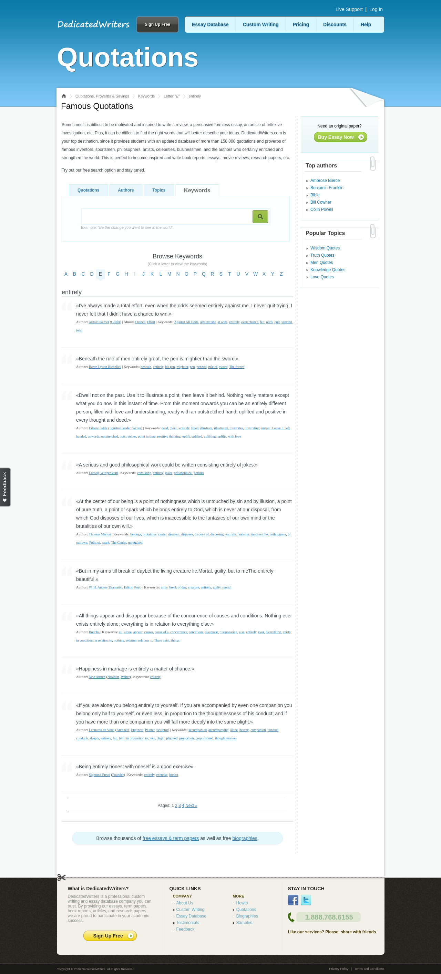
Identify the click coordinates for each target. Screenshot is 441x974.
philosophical (183, 473)
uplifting (210, 436)
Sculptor (162, 730)
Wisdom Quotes (325, 248)
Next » (191, 805)
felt (262, 322)
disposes (187, 534)
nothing (119, 640)
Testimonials (187, 922)
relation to (145, 640)
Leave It (278, 428)
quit (277, 322)
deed (165, 428)
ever (261, 632)
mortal (226, 587)
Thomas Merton (100, 534)
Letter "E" (172, 96)
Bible (315, 195)
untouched (135, 542)
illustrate (206, 428)
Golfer (115, 322)
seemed (286, 322)
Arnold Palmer (99, 322)
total (79, 330)
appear (137, 632)
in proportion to (137, 738)
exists (287, 632)
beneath (146, 367)
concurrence (178, 632)
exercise (162, 775)
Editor (128, 587)
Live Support (349, 9)
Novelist (113, 677)
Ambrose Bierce (325, 180)
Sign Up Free (157, 24)
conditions (196, 632)
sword (223, 367)
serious (199, 473)
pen (192, 367)
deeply (94, 738)
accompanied (197, 730)
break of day (177, 587)
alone (128, 632)
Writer (136, 428)
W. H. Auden (98, 587)
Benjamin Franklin (326, 187)
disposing (217, 534)
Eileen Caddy (98, 428)
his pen (170, 367)
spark (106, 542)
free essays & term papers (171, 838)
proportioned (204, 738)
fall (115, 738)
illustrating (252, 428)
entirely (234, 322)
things (175, 640)
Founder (118, 775)
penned (202, 367)
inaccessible (259, 534)
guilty (217, 587)
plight (160, 738)
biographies (245, 838)
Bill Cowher (320, 202)
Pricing (301, 24)
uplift (186, 436)
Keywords (146, 96)
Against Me (208, 322)
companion (258, 730)
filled (194, 428)
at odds (223, 322)
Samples (244, 922)
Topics (158, 190)
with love (234, 436)
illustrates (236, 428)
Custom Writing (261, 24)
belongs (135, 534)
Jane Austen (97, 677)
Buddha (94, 632)
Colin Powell (321, 209)
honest (173, 775)
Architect (122, 730)
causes (148, 632)
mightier (182, 367)
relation (131, 640)
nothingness (277, 534)
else (242, 632)
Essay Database (210, 24)
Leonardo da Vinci (101, 730)
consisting (144, 473)
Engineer (137, 730)
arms (164, 587)
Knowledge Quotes (327, 269)
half (122, 738)
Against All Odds (186, 322)
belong (244, 730)
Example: (127, 227)
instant (265, 428)
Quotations (88, 190)
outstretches (128, 436)
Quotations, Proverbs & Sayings (102, 96)
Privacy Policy (338, 969)
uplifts (221, 436)
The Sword (236, 367)
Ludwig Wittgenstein (103, 473)
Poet (137, 587)
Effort (151, 322)
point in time (146, 436)
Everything (273, 632)
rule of (212, 367)
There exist (162, 640)
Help (366, 24)
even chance (249, 322)
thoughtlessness (226, 738)
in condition (84, 640)
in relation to (103, 640)
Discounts (335, 24)
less (152, 738)
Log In (376, 9)
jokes (168, 473)
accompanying (218, 730)
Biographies (247, 916)
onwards (94, 436)
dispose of (202, 534)
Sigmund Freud (99, 775)
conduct (273, 730)
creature (193, 587)
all (120, 632)
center (162, 534)
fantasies (243, 534)
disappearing (228, 632)
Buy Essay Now (336, 137)
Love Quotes (322, 277)
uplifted (197, 436)
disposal (174, 534)
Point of (94, 542)
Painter (150, 730)
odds (269, 322)
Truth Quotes (322, 255)
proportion (186, 738)
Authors (126, 190)
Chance (140, 322)
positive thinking (169, 436)
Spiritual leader (120, 428)
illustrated (221, 428)
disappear (211, 632)
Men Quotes (321, 262)
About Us (184, 903)
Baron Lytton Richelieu (105, 367)
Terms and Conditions (369, 969)
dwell (173, 428)
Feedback (185, 929)
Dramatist (115, 587)
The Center (118, 542)
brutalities (149, 534)
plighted (171, 738)
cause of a (161, 632)
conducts (82, 738)
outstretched (109, 436)
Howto (242, 903)
